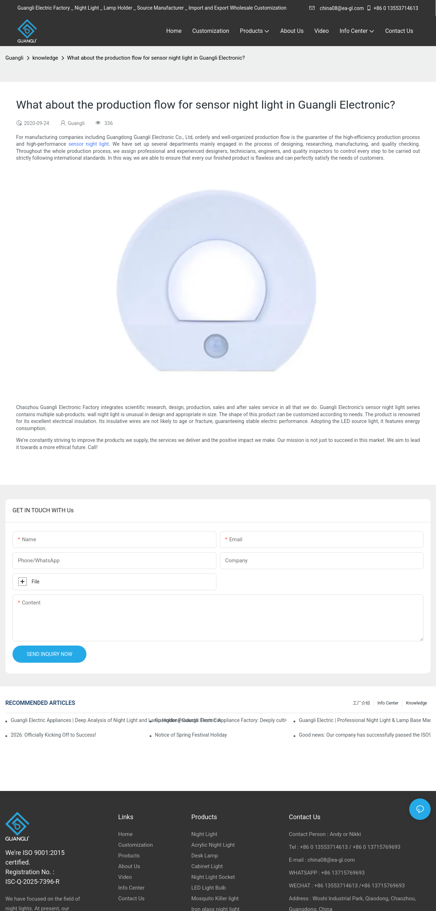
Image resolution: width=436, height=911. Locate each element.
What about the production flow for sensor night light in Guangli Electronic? (156, 58)
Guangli (14, 58)
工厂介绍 (361, 703)
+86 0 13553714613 (392, 8)
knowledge (45, 58)
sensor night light (89, 144)
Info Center (388, 703)
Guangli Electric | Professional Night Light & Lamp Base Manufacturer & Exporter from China (365, 720)
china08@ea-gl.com (336, 8)
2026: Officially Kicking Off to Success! (53, 735)
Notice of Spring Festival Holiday (191, 735)
